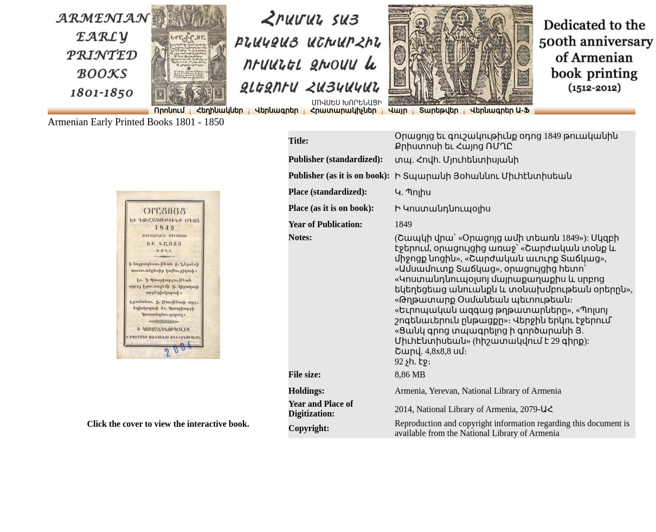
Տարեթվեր (438, 110)
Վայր (397, 110)
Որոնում (169, 110)
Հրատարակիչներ (343, 110)
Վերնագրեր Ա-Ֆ (499, 110)
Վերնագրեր (276, 110)
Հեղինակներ (219, 110)
